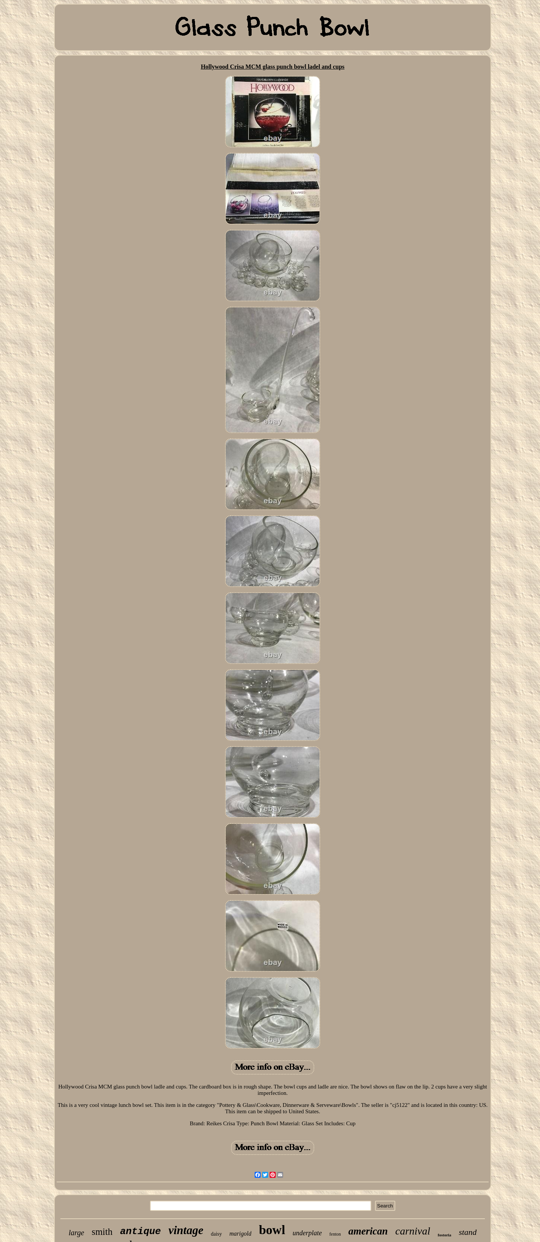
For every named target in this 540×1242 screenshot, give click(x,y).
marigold (241, 1233)
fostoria (444, 1235)
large (76, 1232)
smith (102, 1232)
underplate (307, 1233)
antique (140, 1231)
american (368, 1231)
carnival (412, 1231)
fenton (335, 1234)
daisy (216, 1234)
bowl (272, 1230)
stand (468, 1232)
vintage (185, 1230)
